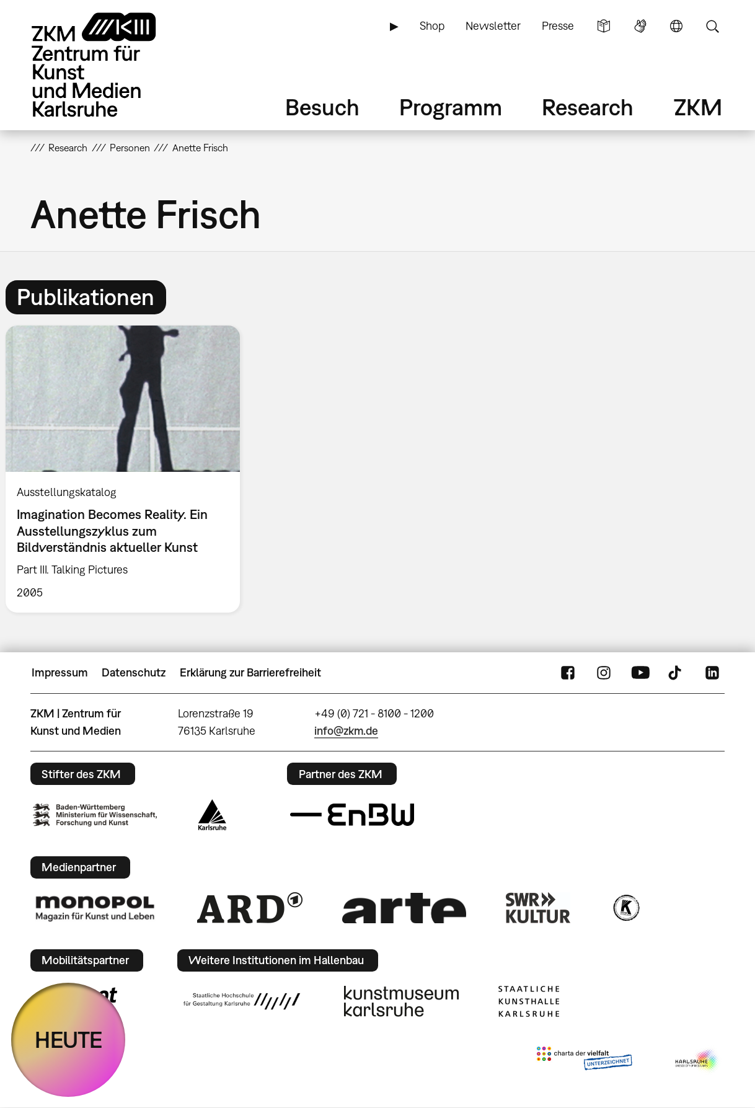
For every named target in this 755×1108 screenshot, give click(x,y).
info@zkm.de (346, 730)
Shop (432, 25)
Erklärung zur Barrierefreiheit (250, 672)
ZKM (698, 107)
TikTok (676, 673)
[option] (128, 469)
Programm (450, 107)
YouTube (640, 673)
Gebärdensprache (640, 26)
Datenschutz (134, 672)
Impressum (60, 672)
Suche (712, 26)
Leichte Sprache (603, 26)
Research (588, 107)
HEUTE (68, 1039)
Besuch (322, 107)
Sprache (676, 26)
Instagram (603, 673)
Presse (558, 25)
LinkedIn (712, 673)
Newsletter (493, 25)
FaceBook (567, 673)
